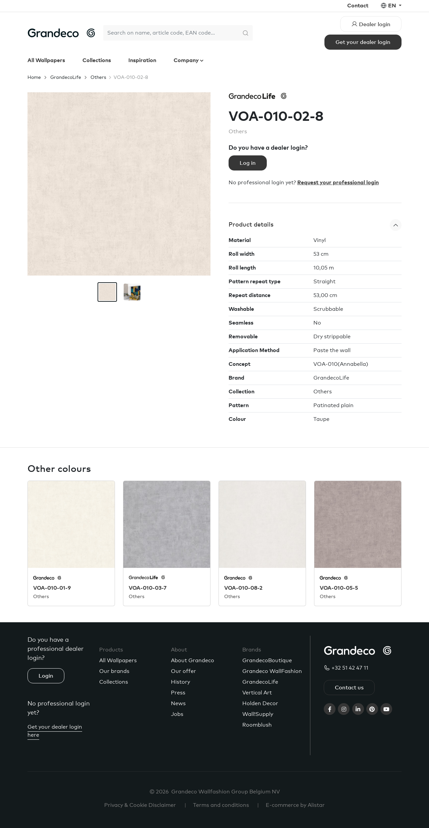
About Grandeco (192, 660)
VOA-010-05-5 (339, 588)
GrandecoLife (65, 77)
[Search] (171, 33)
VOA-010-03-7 (148, 588)
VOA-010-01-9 (52, 588)
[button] (315, 225)
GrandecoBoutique (267, 660)
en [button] (392, 5)
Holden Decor (260, 703)
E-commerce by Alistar (295, 805)
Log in (248, 163)
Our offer (183, 671)
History (180, 682)
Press (178, 692)
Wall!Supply (257, 714)
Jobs (177, 714)
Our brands (114, 671)
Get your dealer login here (54, 731)
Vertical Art (257, 692)
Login (46, 676)
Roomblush (257, 725)
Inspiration (142, 60)
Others (98, 77)
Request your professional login (338, 182)
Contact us (349, 687)
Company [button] (187, 60)
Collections (96, 60)
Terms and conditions (221, 805)
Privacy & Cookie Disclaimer (140, 805)
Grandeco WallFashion (272, 671)
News (178, 703)
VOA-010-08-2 (243, 588)
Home (34, 77)
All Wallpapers (46, 60)
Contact (357, 5)
